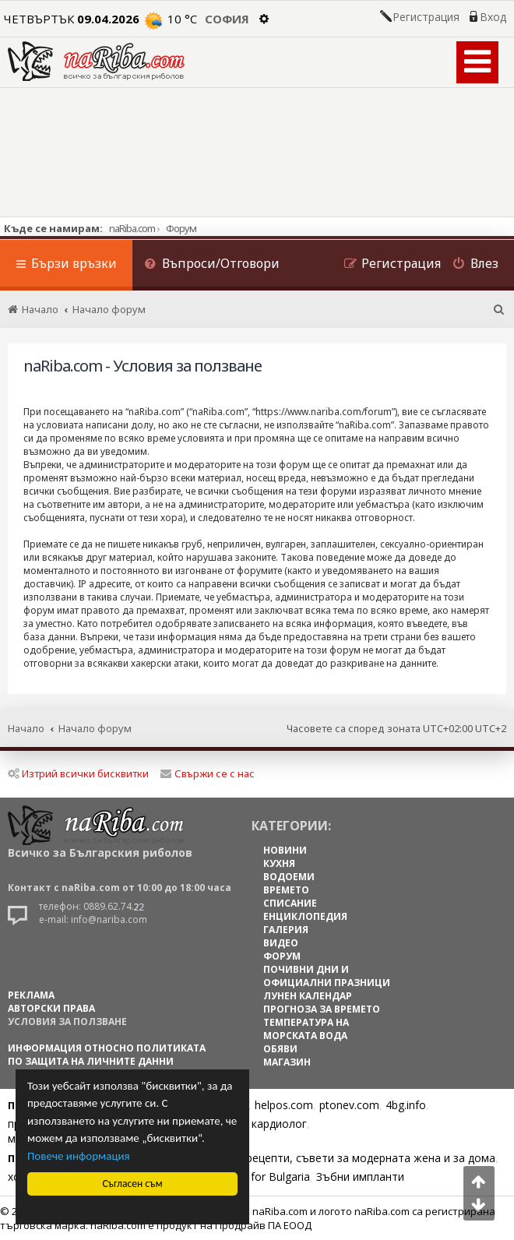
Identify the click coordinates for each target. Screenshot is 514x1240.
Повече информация (78, 1156)
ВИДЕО (280, 942)
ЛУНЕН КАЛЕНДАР (307, 995)
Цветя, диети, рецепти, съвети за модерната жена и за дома (332, 1157)
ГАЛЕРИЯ (285, 929)
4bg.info (406, 1104)
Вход (493, 17)
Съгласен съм (133, 1183)
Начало (26, 728)
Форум (181, 228)
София (227, 18)
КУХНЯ (279, 863)
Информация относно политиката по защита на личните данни (107, 1054)
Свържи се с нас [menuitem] (207, 773)
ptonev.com (349, 1104)
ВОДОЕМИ (289, 876)
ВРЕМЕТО (286, 890)
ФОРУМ (282, 956)
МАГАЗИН (287, 1062)
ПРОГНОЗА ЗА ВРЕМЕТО (321, 1009)
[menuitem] (211, 265)
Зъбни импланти (360, 1176)
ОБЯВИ (280, 1048)
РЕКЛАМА (31, 995)
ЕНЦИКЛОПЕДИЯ (305, 916)
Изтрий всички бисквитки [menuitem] (78, 773)
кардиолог (279, 1123)
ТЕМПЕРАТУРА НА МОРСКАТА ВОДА (306, 1029)
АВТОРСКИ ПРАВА (51, 1008)
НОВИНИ (285, 850)
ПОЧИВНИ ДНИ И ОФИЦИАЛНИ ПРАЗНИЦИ (326, 976)
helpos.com (284, 1104)
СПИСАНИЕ (290, 903)
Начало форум (95, 728)
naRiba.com (132, 228)
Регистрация (426, 17)
